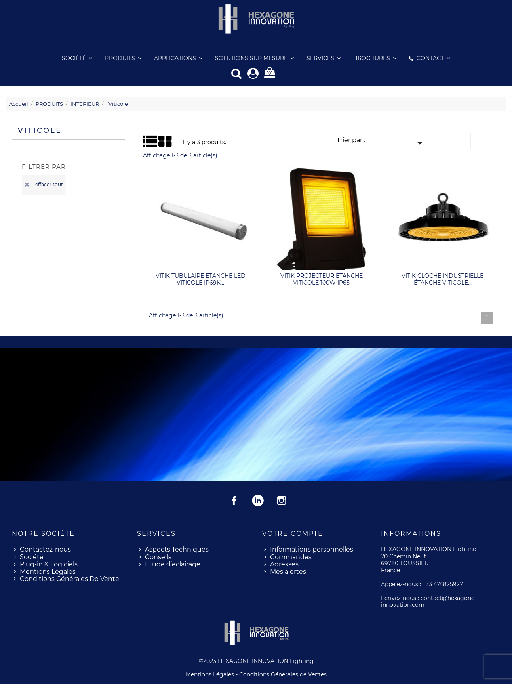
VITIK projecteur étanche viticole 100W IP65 (321, 279)
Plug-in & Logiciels (49, 563)
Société (32, 556)
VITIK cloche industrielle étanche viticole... (442, 279)
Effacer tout (43, 184)
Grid (152, 141)
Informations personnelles (311, 549)
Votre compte (292, 533)
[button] (323, 58)
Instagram (281, 500)
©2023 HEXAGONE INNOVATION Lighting (256, 660)
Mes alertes (288, 571)
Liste (146, 143)
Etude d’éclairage (172, 563)
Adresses (284, 563)
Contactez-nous (45, 549)
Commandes (291, 556)
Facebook (234, 500)
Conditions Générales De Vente (69, 578)
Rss (257, 500)
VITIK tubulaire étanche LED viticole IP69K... (201, 279)
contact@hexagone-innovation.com (428, 601)
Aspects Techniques (177, 549)
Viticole (40, 130)
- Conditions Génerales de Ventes (281, 674)
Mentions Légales (48, 571)
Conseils (158, 556)
